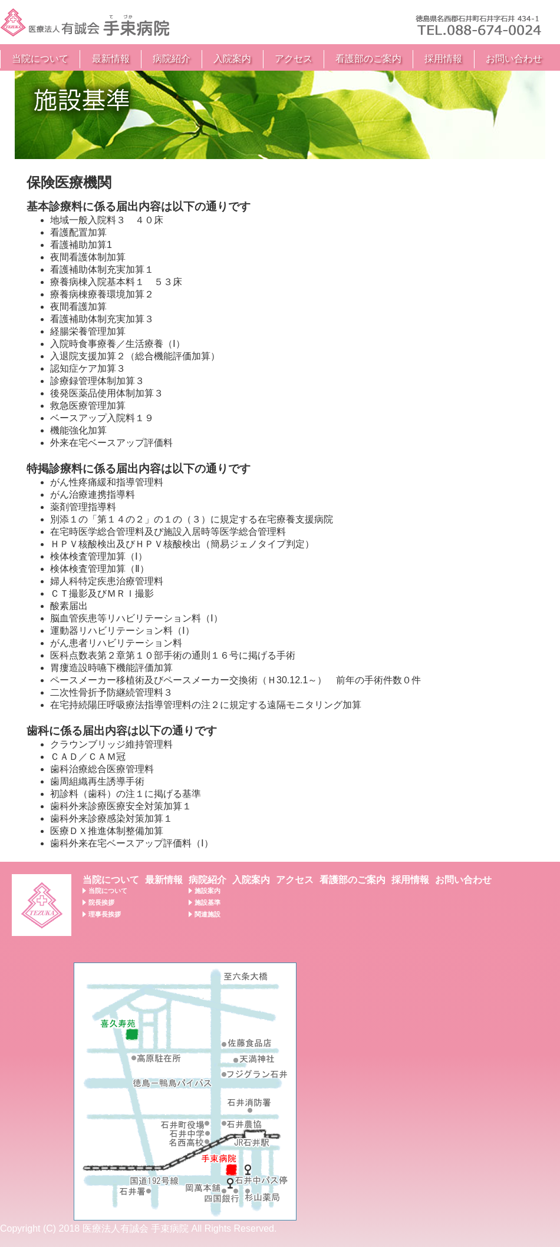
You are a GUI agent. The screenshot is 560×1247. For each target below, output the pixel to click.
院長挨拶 (101, 902)
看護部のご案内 (368, 59)
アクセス (293, 59)
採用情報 (443, 59)
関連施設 (207, 914)
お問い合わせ (514, 59)
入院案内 (232, 59)
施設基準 (207, 902)
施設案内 (207, 890)
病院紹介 (171, 59)
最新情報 (111, 59)
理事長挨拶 (104, 914)
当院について (40, 59)
